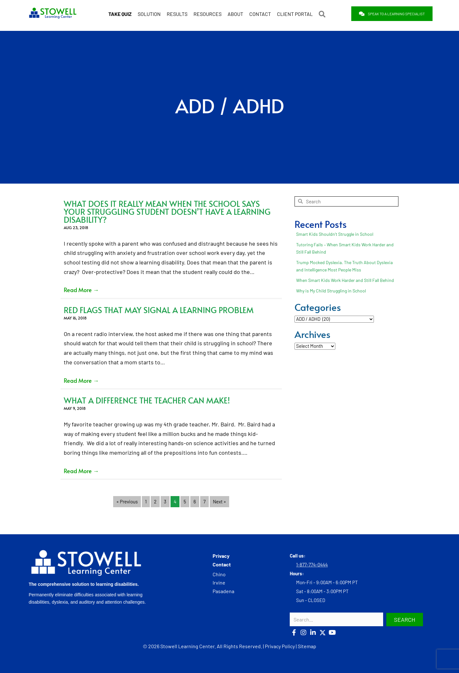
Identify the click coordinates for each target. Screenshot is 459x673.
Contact (222, 564)
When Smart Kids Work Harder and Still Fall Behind (345, 280)
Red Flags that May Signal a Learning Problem (158, 309)
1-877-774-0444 (312, 564)
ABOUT (235, 14)
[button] (323, 14)
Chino (219, 574)
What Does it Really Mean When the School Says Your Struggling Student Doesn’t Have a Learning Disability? (167, 211)
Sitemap (307, 646)
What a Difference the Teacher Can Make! (147, 400)
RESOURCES (207, 14)
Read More (81, 290)
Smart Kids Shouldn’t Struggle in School (334, 234)
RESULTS (177, 14)
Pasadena (223, 591)
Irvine (219, 582)
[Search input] (336, 619)
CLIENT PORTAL (295, 14)
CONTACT (260, 14)
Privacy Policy (280, 646)
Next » (219, 501)
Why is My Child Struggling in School (331, 290)
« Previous (127, 501)
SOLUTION (149, 14)
